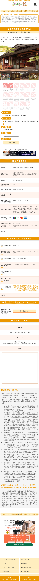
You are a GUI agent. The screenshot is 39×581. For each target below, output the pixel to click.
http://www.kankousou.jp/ (11, 136)
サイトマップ (25, 559)
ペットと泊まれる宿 (12, 11)
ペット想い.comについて (8, 559)
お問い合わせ (5, 571)
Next (35, 76)
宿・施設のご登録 (26, 567)
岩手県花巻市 (11, 32)
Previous (3, 76)
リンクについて (25, 571)
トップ (3, 11)
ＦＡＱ (4, 563)
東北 (20, 11)
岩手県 (25, 11)
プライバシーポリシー (8, 567)
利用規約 (24, 563)
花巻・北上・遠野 (25, 32)
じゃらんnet (11, 142)
